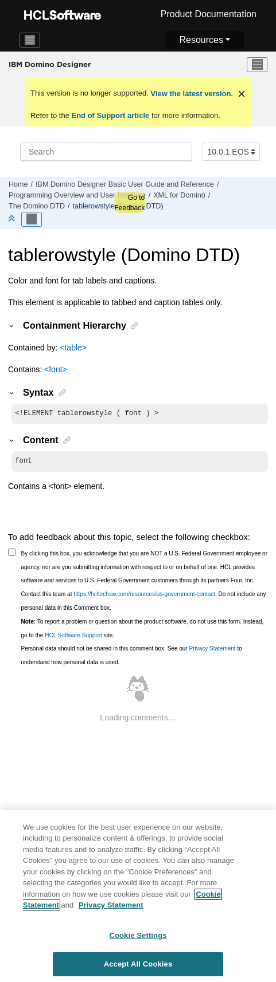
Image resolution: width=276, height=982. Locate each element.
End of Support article (110, 115)
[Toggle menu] (257, 64)
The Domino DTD (37, 206)
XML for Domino (179, 195)
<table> (73, 347)
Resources (201, 40)
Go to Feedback (129, 203)
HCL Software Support (73, 637)
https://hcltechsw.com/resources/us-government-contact (144, 596)
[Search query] (106, 152)
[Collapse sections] (13, 219)
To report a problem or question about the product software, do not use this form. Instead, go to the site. (142, 631)
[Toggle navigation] (30, 40)
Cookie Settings (137, 943)
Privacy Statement (212, 651)
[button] (12, 325)
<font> (55, 369)
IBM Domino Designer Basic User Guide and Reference (125, 184)
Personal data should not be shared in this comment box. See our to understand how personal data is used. (131, 658)
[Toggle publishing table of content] (31, 219)
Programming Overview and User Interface (77, 195)
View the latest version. (191, 93)
